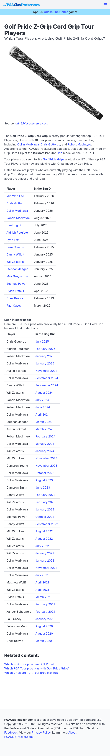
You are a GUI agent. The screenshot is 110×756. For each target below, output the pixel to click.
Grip (59, 153)
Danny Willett (15, 254)
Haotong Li (13, 225)
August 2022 (44, 531)
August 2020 (44, 626)
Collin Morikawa (28, 144)
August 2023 (44, 480)
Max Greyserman (17, 276)
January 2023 (44, 509)
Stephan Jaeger (17, 269)
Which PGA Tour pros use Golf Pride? (29, 664)
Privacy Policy (41, 732)
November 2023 (46, 458)
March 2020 (43, 641)
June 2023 (42, 487)
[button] (105, 4)
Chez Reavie (14, 298)
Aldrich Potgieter (17, 232)
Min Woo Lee (15, 196)
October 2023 (44, 473)
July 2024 (42, 400)
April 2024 (42, 414)
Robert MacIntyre (79, 144)
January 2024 (44, 443)
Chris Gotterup (50, 144)
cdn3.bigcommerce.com (32, 123)
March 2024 (43, 422)
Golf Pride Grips (53, 159)
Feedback (10, 732)
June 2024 (42, 407)
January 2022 (44, 553)
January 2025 (44, 356)
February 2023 (45, 495)
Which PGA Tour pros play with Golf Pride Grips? (37, 668)
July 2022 (42, 546)
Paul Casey (13, 305)
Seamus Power (16, 283)
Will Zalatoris (15, 262)
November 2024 (46, 370)
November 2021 (46, 568)
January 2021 (44, 619)
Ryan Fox (12, 240)
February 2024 (45, 436)
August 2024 (44, 392)
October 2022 (44, 516)
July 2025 (42, 341)
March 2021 (43, 597)
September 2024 (46, 378)
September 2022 (46, 524)
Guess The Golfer (56, 12)
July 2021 (41, 575)
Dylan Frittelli (15, 291)
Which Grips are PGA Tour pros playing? (31, 672)
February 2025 (45, 349)
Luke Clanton (15, 247)
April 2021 (42, 582)
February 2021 (45, 604)
